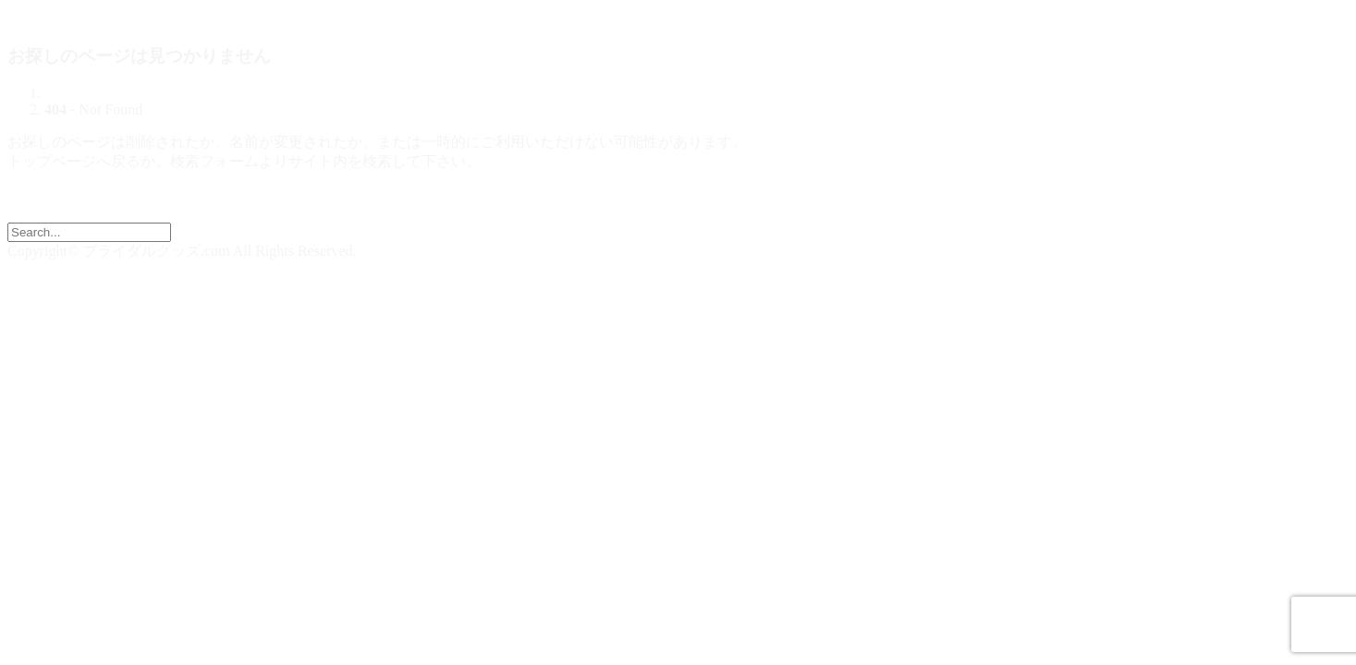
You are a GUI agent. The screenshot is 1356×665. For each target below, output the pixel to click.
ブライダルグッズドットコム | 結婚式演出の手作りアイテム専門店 (226, 16)
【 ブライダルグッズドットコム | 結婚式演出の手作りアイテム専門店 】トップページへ (297, 212)
